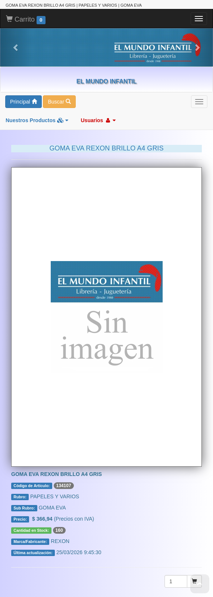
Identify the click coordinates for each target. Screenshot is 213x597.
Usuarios (98, 120)
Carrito (26, 19)
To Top (199, 583)
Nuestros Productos (37, 120)
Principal (23, 102)
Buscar (59, 102)
